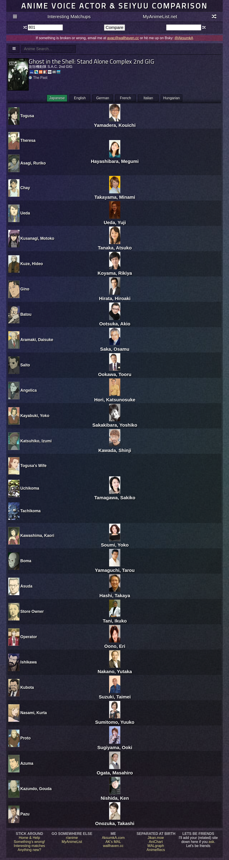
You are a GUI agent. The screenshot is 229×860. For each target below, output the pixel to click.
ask (211, 842)
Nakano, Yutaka (115, 668)
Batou (26, 314)
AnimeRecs (156, 850)
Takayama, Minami (114, 194)
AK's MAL (113, 842)
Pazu (25, 814)
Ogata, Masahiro (115, 770)
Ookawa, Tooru (114, 371)
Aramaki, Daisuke (36, 339)
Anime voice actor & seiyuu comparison (114, 5)
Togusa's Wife (33, 465)
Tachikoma (30, 511)
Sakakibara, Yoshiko (114, 422)
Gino (24, 289)
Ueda (25, 213)
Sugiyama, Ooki (114, 744)
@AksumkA (183, 38)
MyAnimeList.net (160, 16)
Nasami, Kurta (33, 713)
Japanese (57, 98)
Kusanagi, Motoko (37, 238)
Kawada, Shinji (114, 447)
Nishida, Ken (115, 795)
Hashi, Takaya (115, 593)
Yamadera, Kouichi (115, 122)
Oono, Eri (114, 643)
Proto (25, 738)
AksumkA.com (113, 838)
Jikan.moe (156, 838)
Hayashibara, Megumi (115, 158)
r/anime (72, 838)
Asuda (26, 586)
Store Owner (32, 611)
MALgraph (156, 846)
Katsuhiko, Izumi (36, 441)
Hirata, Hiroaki (115, 295)
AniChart (156, 842)
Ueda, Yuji (115, 219)
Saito (25, 365)
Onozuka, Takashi (114, 820)
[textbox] (45, 27)
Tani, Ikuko (115, 618)
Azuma (26, 763)
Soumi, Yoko (115, 542)
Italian (148, 98)
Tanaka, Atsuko (114, 245)
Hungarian (171, 98)
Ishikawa (28, 662)
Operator (28, 637)
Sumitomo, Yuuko (114, 719)
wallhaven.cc (113, 846)
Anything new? (29, 850)
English (80, 98)
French (125, 98)
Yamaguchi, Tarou (115, 567)
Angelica (28, 390)
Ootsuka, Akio (114, 321)
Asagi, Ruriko (33, 163)
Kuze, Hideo (31, 263)
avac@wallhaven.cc (123, 38)
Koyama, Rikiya (115, 270)
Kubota (27, 687)
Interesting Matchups (69, 16)
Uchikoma (29, 488)
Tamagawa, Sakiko (114, 495)
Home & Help (29, 838)
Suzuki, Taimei (115, 694)
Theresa (27, 140)
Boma (25, 561)
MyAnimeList (72, 842)
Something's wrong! (29, 842)
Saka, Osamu (114, 346)
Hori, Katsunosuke (114, 397)
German (102, 98)
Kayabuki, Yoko (34, 415)
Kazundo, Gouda (36, 789)
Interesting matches (29, 846)
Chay (25, 188)
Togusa (27, 116)
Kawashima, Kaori (37, 535)
